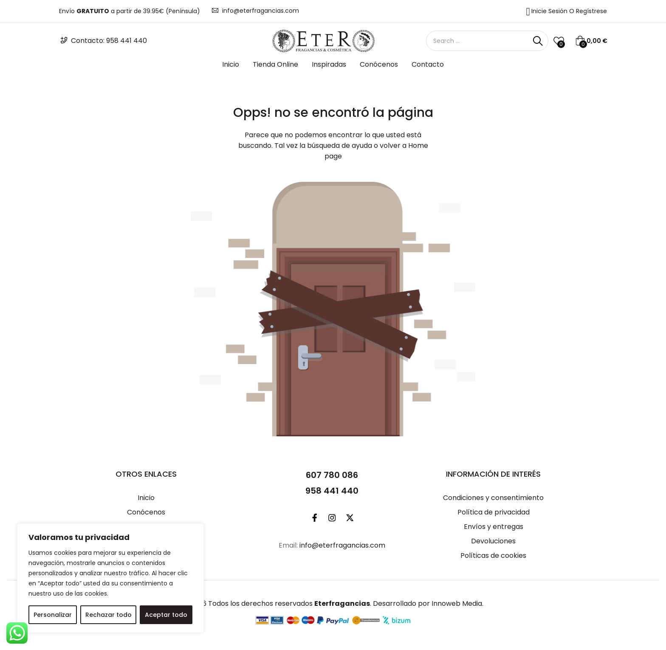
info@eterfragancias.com (260, 10)
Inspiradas (329, 64)
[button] (591, 40)
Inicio (230, 64)
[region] (110, 578)
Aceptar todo (166, 614)
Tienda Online (275, 64)
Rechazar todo (108, 614)
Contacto (428, 64)
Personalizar (53, 614)
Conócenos (379, 64)
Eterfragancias (342, 603)
